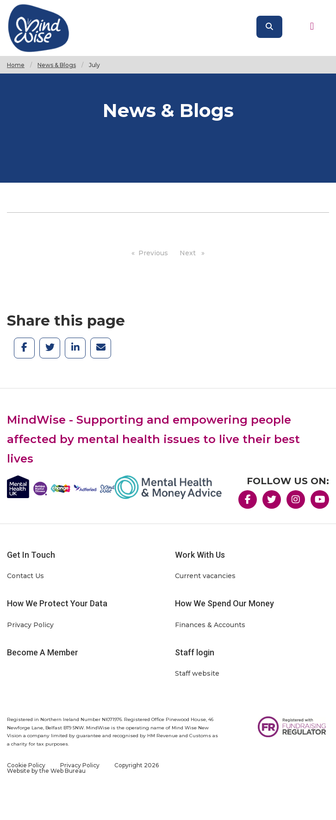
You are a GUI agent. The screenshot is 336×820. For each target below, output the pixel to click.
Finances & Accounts (210, 625)
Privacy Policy (30, 625)
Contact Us (25, 576)
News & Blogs (56, 65)
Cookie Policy (26, 765)
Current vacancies (205, 576)
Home (16, 65)
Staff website (197, 673)
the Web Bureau (62, 771)
